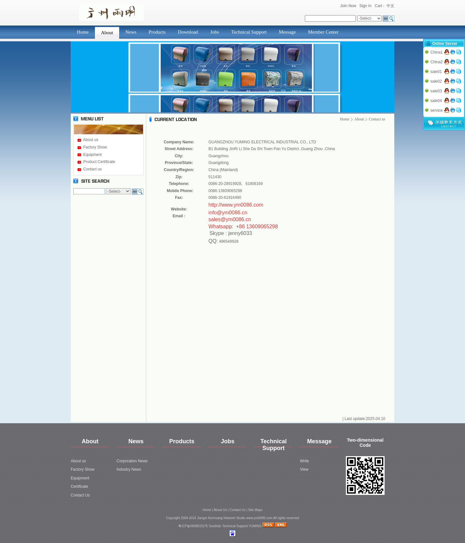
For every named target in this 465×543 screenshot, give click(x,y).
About (107, 32)
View (304, 469)
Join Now (348, 6)
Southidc (215, 526)
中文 (390, 6)
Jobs (214, 32)
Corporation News (132, 461)
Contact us (92, 169)
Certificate (79, 486)
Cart (378, 6)
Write (304, 461)
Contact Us (80, 495)
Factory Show (95, 147)
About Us (220, 510)
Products (157, 32)
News (130, 32)
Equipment (92, 154)
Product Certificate (99, 161)
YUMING (255, 526)
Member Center (323, 32)
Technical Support (248, 32)
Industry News (129, 469)
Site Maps (255, 510)
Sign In (365, 6)
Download (188, 32)
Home (83, 32)
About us (90, 140)
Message (287, 32)
